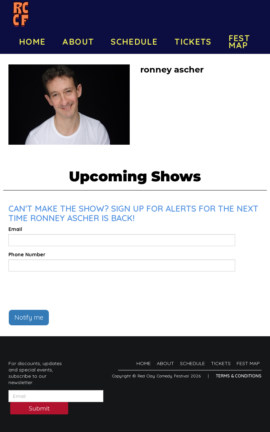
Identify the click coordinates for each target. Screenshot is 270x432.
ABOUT (78, 41)
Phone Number (26, 254)
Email (15, 229)
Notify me (28, 317)
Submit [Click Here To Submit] (39, 408)
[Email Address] (55, 396)
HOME (32, 41)
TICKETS (193, 41)
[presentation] (61, 290)
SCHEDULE (134, 41)
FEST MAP (239, 41)
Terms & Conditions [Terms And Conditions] (239, 375)
